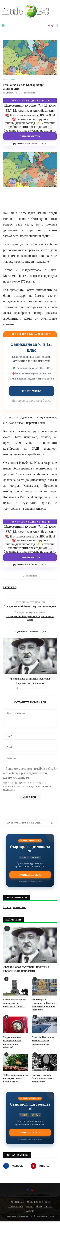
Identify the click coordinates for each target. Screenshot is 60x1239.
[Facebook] (49, 25)
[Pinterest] (52, 25)
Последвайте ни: (14, 907)
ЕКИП (39, 1206)
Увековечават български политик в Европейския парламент (26, 968)
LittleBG (10, 93)
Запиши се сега (29, 875)
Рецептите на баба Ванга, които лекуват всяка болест (43, 1078)
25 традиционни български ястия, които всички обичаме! (12, 1042)
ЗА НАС (48, 1206)
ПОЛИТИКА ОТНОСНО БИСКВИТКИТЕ (30, 1202)
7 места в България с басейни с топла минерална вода (43, 1040)
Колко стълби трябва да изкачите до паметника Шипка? (14, 1003)
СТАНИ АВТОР (15, 1206)
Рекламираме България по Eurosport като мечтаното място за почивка (44, 1004)
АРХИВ (30, 1211)
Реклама (29, 1206)
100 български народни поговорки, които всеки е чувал (15, 1078)
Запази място (30, 136)
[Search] (56, 25)
